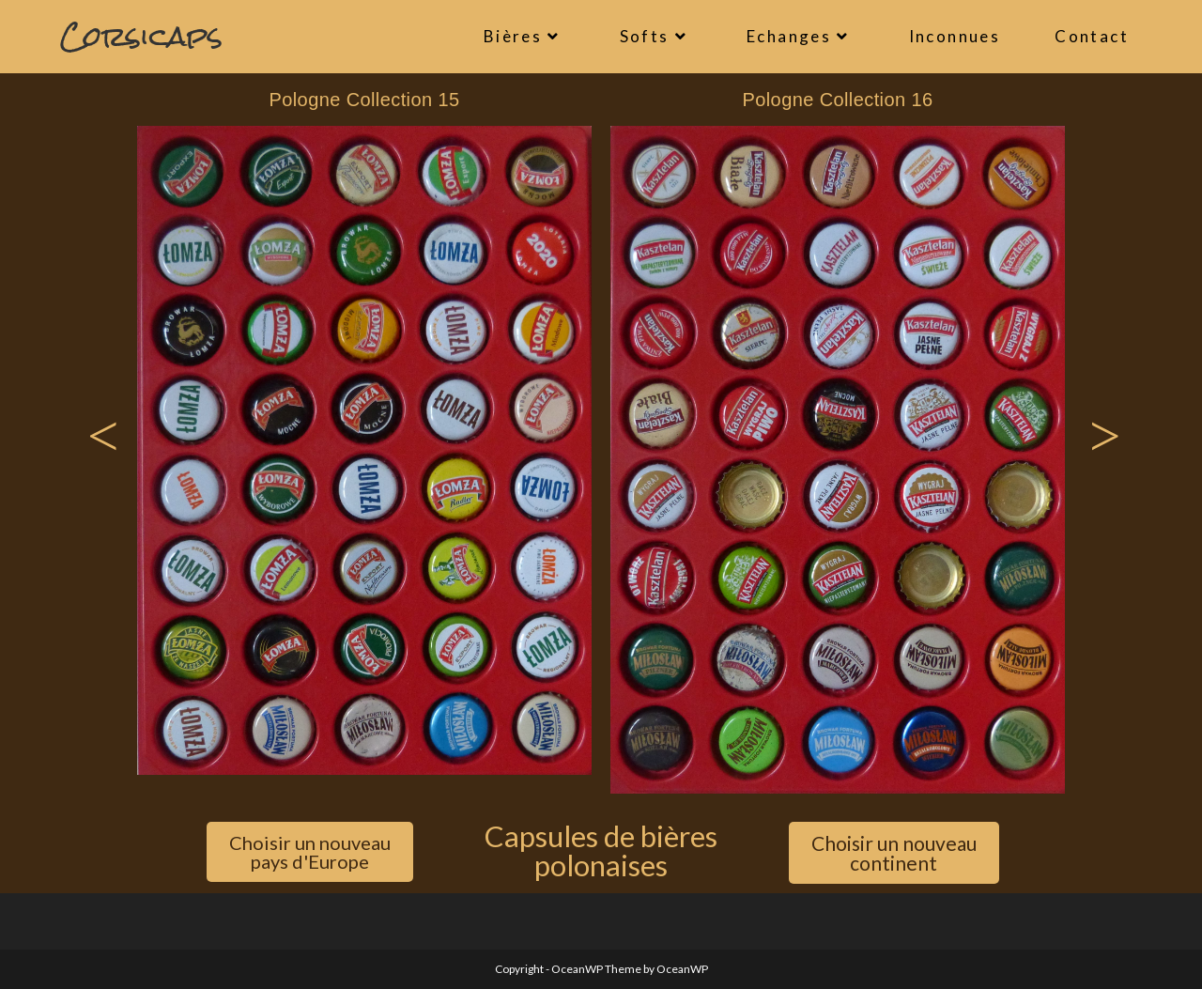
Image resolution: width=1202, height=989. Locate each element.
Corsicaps (141, 36)
